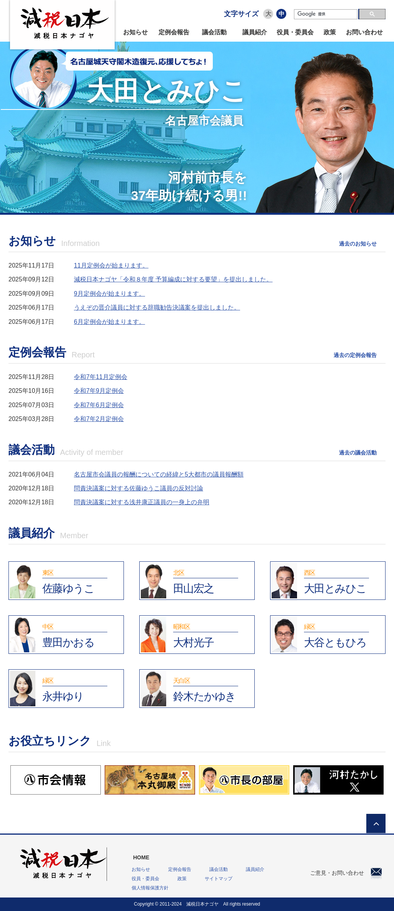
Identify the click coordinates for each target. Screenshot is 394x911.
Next (375, 142)
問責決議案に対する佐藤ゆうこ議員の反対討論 (138, 488)
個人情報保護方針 (150, 888)
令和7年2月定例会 (99, 419)
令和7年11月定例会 (100, 377)
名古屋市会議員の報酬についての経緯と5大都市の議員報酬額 (159, 474)
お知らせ (135, 32)
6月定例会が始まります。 (109, 321)
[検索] (325, 14)
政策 (330, 32)
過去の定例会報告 (355, 355)
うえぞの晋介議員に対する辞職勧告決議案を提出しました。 (157, 307)
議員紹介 (254, 32)
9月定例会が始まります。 (109, 293)
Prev (18, 142)
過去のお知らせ (358, 244)
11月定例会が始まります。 (111, 265)
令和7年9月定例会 (99, 390)
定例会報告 (174, 32)
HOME (141, 857)
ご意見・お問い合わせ (346, 873)
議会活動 (214, 32)
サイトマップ (218, 878)
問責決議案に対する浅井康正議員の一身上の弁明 (141, 502)
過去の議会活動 (358, 453)
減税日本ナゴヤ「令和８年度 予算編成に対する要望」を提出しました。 (173, 279)
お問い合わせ (364, 32)
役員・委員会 (295, 32)
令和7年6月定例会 (99, 405)
